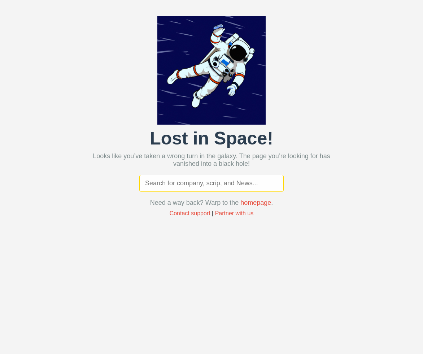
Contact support (190, 213)
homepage (255, 202)
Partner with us (234, 213)
